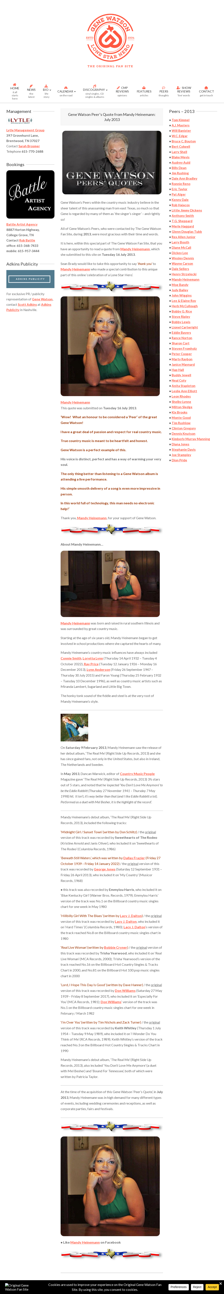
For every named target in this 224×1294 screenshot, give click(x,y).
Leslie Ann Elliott (184, 391)
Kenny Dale (180, 200)
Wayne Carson (182, 263)
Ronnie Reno (181, 184)
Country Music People (137, 774)
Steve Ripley (181, 317)
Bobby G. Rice (182, 311)
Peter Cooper (182, 354)
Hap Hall (178, 370)
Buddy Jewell (181, 375)
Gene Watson (42, 299)
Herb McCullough (185, 306)
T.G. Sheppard (182, 221)
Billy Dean (179, 168)
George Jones (104, 869)
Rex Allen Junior (183, 237)
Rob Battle (27, 240)
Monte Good (181, 417)
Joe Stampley (181, 455)
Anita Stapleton (183, 386)
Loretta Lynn (93, 658)
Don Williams (125, 990)
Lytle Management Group (25, 130)
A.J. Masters (180, 125)
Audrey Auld (181, 162)
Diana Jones (180, 444)
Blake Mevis (180, 157)
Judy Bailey (180, 290)
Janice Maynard (183, 364)
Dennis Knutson (183, 433)
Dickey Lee (180, 253)
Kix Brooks (179, 412)
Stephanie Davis (184, 449)
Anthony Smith (183, 216)
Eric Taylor (179, 189)
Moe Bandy (180, 285)
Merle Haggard (183, 226)
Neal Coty (179, 380)
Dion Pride (179, 460)
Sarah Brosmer (29, 146)
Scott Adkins (27, 304)
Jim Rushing (180, 173)
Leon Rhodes (181, 396)
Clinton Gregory (184, 428)
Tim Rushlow (181, 423)
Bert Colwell (181, 146)
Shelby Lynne (181, 402)
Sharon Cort (180, 343)
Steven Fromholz (184, 348)
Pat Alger (179, 194)
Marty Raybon (182, 359)
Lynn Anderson (98, 669)
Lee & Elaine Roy (184, 301)
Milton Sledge (182, 407)
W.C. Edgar (180, 136)
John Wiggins (182, 295)
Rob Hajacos (181, 205)
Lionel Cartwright (185, 327)
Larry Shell (179, 152)
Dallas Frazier (134, 858)
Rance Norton (182, 338)
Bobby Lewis (181, 322)
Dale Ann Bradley (184, 178)
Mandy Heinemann (135, 249)
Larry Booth (180, 242)
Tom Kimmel (180, 120)
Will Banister (181, 130)
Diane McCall (181, 247)
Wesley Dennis (183, 258)
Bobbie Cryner (115, 947)
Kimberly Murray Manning (191, 439)
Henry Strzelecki (184, 274)
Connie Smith (71, 658)
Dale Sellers (180, 269)
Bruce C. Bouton (184, 141)
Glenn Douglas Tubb (187, 231)
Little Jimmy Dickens (187, 210)
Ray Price (91, 664)
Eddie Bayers (181, 332)
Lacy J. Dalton (131, 916)
